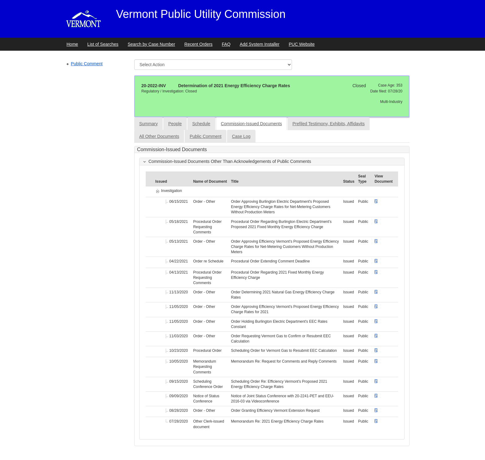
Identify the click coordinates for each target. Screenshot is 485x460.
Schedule (201, 123)
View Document (384, 179)
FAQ (226, 44)
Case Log (241, 136)
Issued (161, 181)
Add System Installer (259, 44)
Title (234, 181)
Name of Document (210, 181)
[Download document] (376, 201)
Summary (148, 123)
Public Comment (87, 63)
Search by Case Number (151, 44)
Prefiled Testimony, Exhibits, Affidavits (329, 123)
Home (72, 44)
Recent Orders (198, 44)
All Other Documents (159, 136)
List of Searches (102, 44)
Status (348, 181)
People (175, 123)
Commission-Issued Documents (251, 123)
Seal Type (362, 179)
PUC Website (302, 44)
